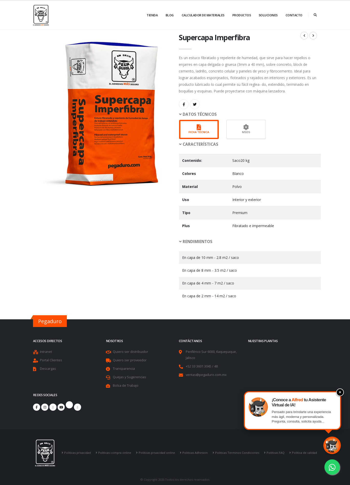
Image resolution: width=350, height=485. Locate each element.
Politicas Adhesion (195, 453)
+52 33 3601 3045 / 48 (202, 366)
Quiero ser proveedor (130, 360)
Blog (170, 15)
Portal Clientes (51, 360)
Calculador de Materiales (203, 15)
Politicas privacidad (77, 453)
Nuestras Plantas (263, 341)
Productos (241, 15)
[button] (248, 114)
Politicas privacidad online (157, 453)
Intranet (46, 352)
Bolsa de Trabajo (125, 385)
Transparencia (124, 368)
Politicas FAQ (276, 453)
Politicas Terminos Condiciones (237, 453)
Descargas (48, 368)
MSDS (246, 129)
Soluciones (268, 15)
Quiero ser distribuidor (130, 352)
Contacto (294, 15)
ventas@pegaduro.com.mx (206, 375)
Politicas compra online (114, 453)
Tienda (152, 15)
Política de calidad (304, 453)
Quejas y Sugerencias (129, 377)
